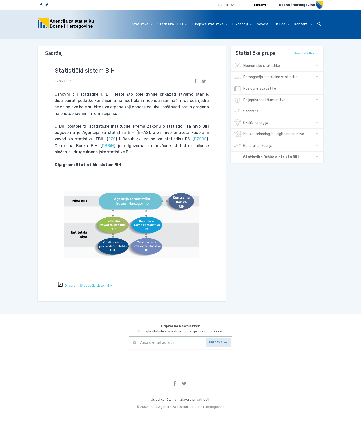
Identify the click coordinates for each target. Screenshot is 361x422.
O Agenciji (242, 24)
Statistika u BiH (172, 24)
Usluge (282, 24)
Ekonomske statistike (257, 66)
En (239, 5)
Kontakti (303, 24)
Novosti (263, 24)
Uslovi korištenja (163, 399)
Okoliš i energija (251, 123)
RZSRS (200, 139)
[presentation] (167, 361)
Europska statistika (209, 24)
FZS (112, 139)
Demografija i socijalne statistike (266, 77)
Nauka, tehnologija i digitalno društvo (269, 134)
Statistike (142, 24)
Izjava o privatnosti (194, 399)
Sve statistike (306, 53)
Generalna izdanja (253, 146)
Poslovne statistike (255, 88)
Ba (220, 5)
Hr (226, 5)
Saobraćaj (246, 111)
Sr (232, 5)
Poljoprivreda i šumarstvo (259, 100)
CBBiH (108, 145)
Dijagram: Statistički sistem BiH (89, 285)
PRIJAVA (218, 342)
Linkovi (260, 5)
